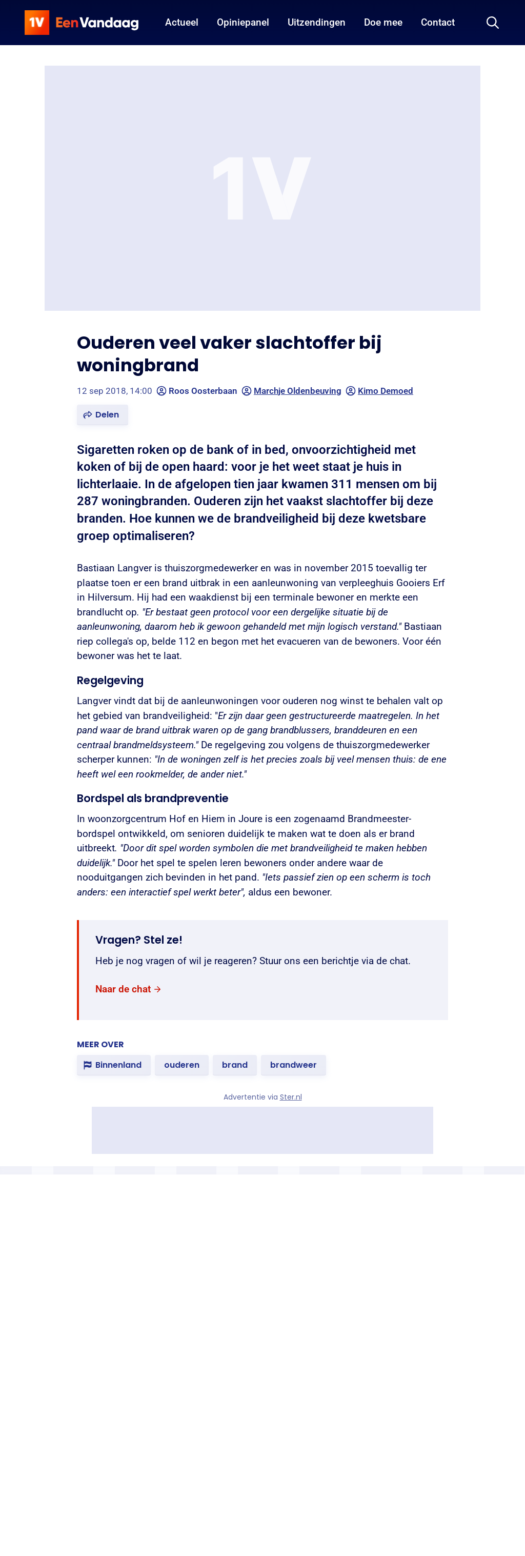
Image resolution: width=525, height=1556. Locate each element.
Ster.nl (291, 1097)
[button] (102, 415)
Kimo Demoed (379, 391)
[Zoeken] (492, 22)
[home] (81, 22)
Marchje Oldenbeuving (291, 391)
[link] (128, 989)
